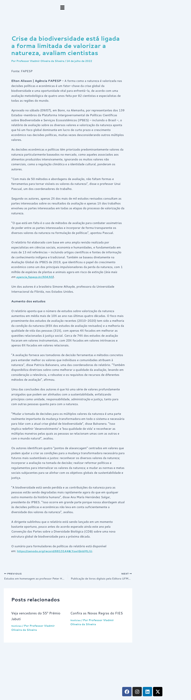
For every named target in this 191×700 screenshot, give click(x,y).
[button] (62, 8)
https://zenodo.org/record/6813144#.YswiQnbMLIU (58, 551)
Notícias (17, 626)
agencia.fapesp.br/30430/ (36, 277)
